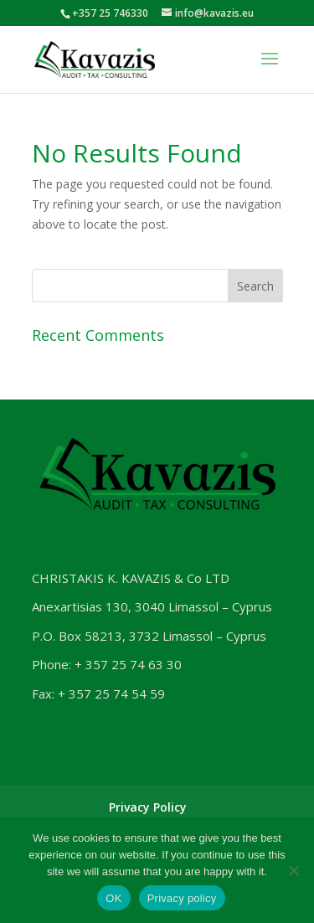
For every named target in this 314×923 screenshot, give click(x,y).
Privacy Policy (148, 807)
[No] (293, 870)
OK (113, 898)
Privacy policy (182, 898)
